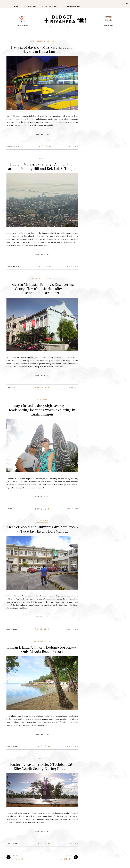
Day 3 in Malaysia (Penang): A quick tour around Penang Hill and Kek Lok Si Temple (42, 166)
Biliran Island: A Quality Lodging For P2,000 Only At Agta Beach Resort (42, 649)
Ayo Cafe (42, 758)
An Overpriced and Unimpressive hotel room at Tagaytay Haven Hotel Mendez (42, 529)
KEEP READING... (42, 134)
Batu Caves (42, 400)
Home (16, 6)
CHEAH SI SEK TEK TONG (42, 278)
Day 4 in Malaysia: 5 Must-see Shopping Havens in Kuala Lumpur (42, 49)
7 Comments (72, 509)
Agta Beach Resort (42, 641)
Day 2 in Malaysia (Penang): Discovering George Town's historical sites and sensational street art (42, 288)
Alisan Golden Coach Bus (42, 41)
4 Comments (72, 388)
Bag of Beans (42, 521)
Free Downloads (73, 6)
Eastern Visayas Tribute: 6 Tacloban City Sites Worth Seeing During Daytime (42, 766)
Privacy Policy (51, 6)
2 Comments (72, 146)
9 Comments (72, 843)
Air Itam (42, 158)
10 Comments (72, 629)
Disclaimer (31, 6)
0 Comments (72, 266)
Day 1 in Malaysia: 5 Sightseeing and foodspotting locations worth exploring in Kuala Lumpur (42, 409)
